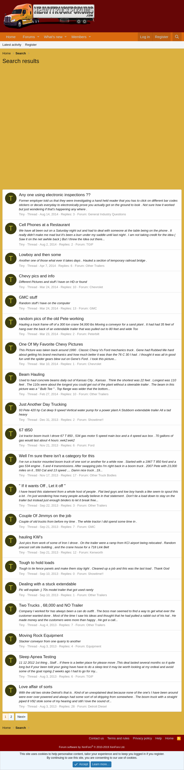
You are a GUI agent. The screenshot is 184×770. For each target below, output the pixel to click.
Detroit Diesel (97, 706)
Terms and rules (118, 738)
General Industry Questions (107, 214)
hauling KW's (31, 537)
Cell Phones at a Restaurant (44, 224)
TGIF (89, 244)
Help (158, 738)
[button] (38, 36)
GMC (93, 308)
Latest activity (11, 44)
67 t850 (26, 430)
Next (20, 717)
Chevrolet (96, 287)
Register (31, 44)
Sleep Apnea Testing (37, 657)
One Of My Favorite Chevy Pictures (51, 344)
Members (78, 37)
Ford (91, 445)
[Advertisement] (38, 97)
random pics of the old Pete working (51, 318)
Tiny (22, 214)
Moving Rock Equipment (41, 635)
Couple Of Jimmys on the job (45, 515)
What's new (53, 37)
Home (11, 37)
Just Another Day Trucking (42, 404)
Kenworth (96, 552)
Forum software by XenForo (92, 747)
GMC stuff (28, 297)
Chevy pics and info (36, 276)
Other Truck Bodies (103, 475)
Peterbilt (93, 334)
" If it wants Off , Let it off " (42, 486)
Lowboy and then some (40, 254)
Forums (29, 37)
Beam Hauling (32, 374)
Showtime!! (95, 420)
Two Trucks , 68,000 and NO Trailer (51, 605)
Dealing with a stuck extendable (47, 584)
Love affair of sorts (35, 686)
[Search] (177, 36)
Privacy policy (142, 738)
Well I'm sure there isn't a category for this (56, 456)
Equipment (93, 646)
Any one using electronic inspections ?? (55, 195)
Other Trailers (95, 266)
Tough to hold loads (36, 562)
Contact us (96, 738)
